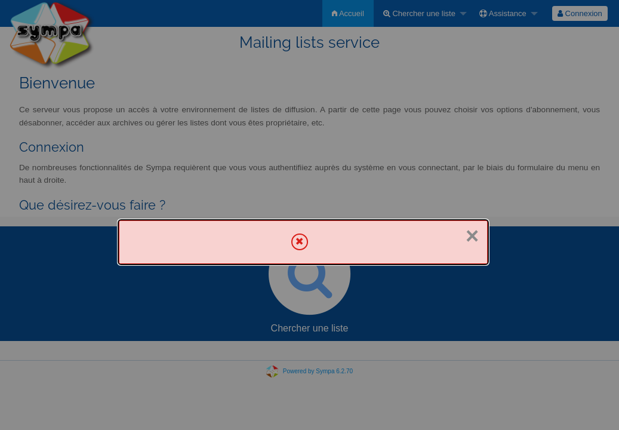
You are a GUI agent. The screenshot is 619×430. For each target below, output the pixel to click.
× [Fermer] (472, 236)
